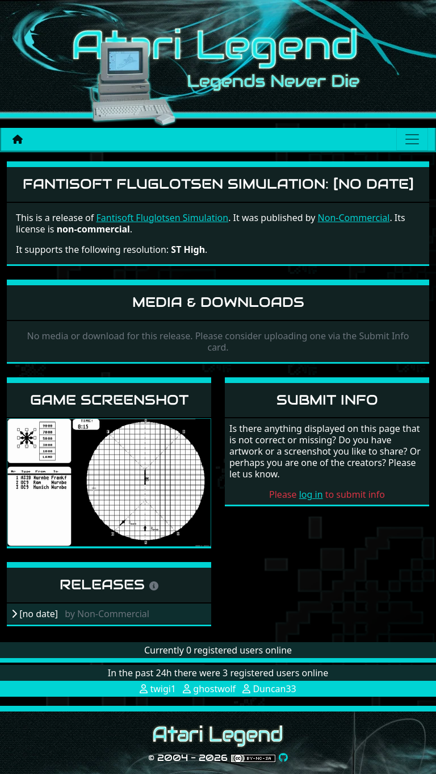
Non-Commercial (354, 217)
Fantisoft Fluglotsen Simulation (162, 217)
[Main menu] (412, 139)
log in (311, 494)
